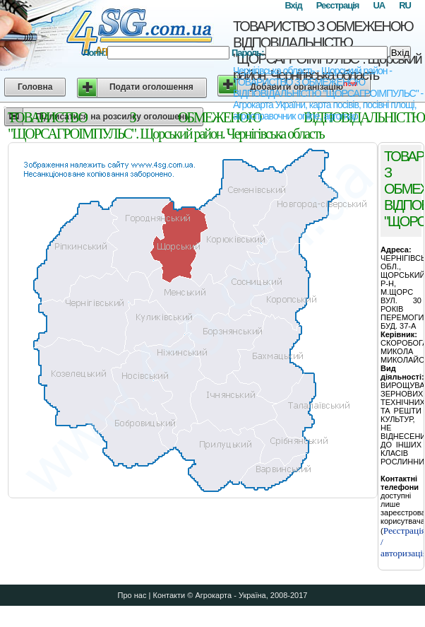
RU (405, 5)
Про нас (132, 595)
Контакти (168, 595)
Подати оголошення (151, 87)
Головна (35, 87)
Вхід (293, 5)
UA (379, 5)
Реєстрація (337, 5)
